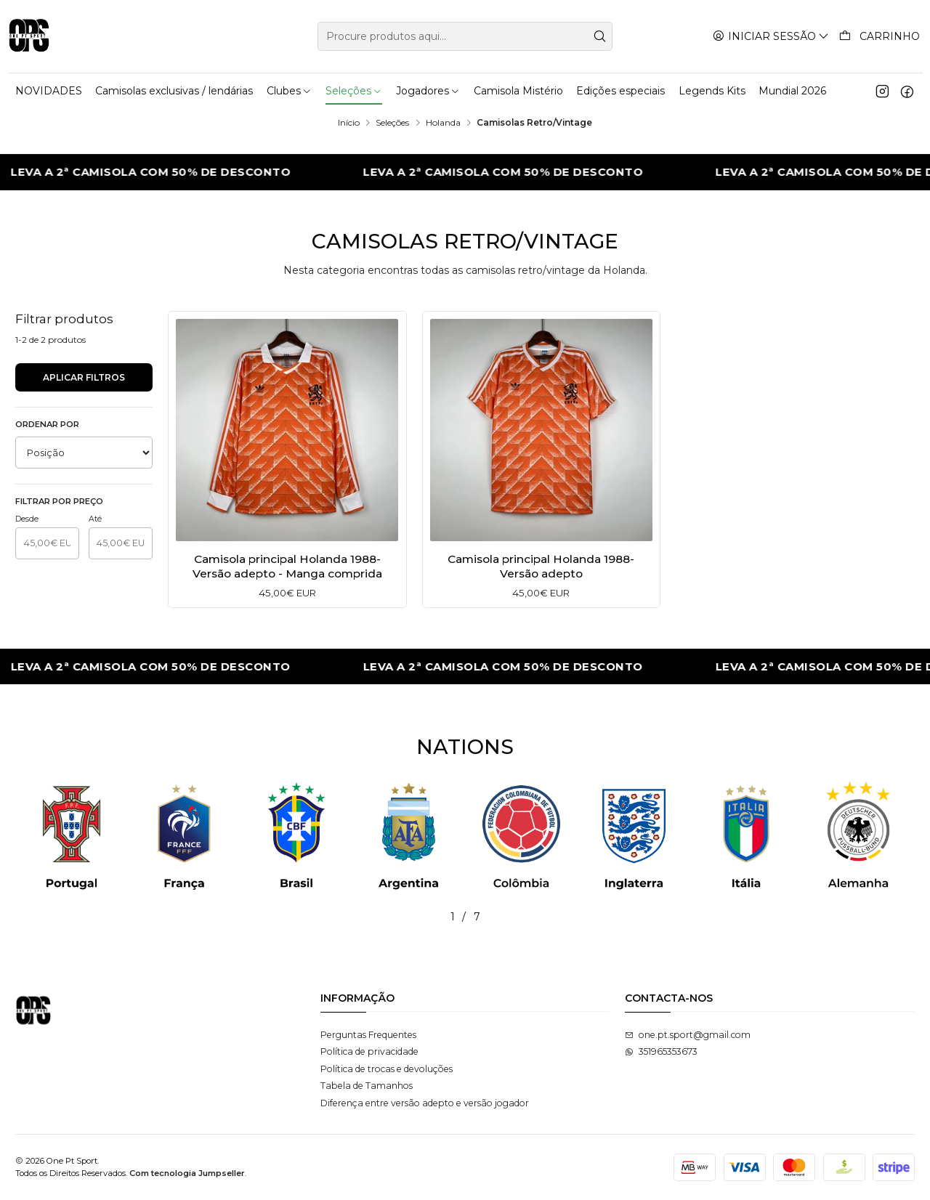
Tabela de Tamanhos (366, 1085)
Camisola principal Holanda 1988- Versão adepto (541, 566)
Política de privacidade (369, 1051)
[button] (390, 916)
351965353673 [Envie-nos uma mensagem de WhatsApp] (661, 1051)
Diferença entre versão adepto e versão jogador (424, 1103)
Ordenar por (47, 424)
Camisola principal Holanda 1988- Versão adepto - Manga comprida (287, 566)
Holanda (443, 122)
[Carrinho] (879, 36)
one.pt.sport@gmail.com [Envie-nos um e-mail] (688, 1034)
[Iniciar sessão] (771, 36)
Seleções (392, 122)
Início (349, 122)
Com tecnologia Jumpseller (187, 1173)
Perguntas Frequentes (368, 1034)
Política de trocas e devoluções (386, 1068)
